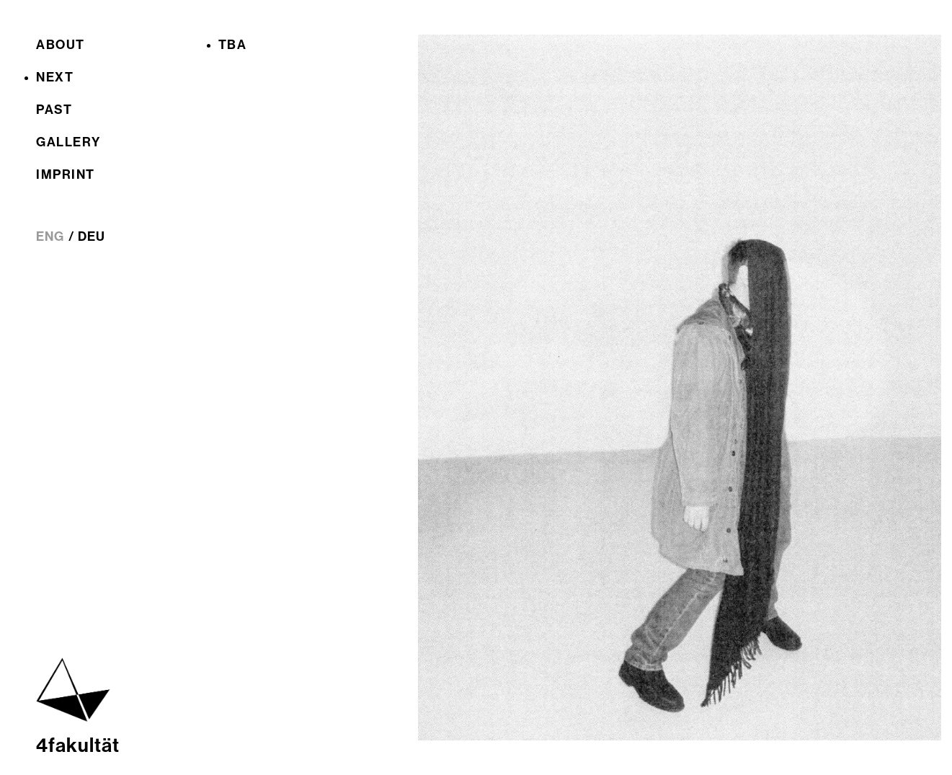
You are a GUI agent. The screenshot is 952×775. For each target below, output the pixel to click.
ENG (50, 236)
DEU (91, 236)
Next (55, 77)
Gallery (68, 142)
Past (54, 110)
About (60, 45)
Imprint (65, 174)
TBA (232, 45)
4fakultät (78, 745)
